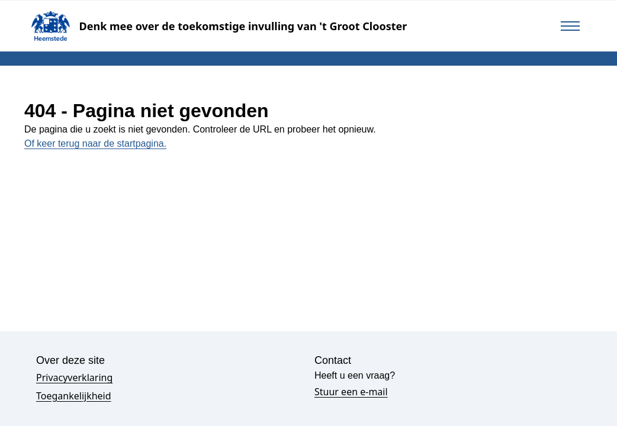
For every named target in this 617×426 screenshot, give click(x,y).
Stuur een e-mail (351, 391)
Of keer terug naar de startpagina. (95, 143)
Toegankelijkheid (73, 395)
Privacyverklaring (74, 377)
